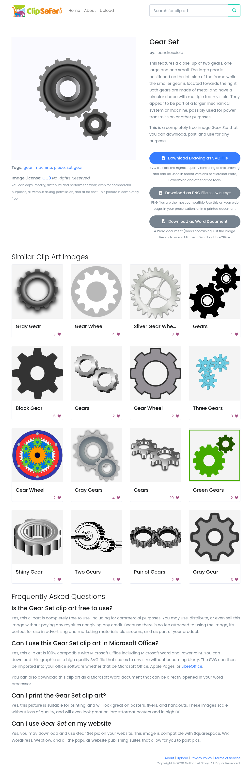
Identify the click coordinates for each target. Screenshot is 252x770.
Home (74, 10)
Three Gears (208, 408)
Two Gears (88, 571)
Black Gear (29, 408)
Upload (107, 10)
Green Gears (208, 490)
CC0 (47, 178)
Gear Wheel (89, 326)
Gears (200, 326)
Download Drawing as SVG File (195, 158)
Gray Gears (89, 490)
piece (59, 167)
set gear (75, 167)
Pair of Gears (149, 571)
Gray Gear (28, 326)
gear (28, 167)
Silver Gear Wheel (155, 326)
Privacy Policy (201, 758)
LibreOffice (192, 666)
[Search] (188, 10)
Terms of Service (227, 758)
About (90, 10)
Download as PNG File (195, 193)
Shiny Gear (29, 571)
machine (43, 167)
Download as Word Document (194, 221)
